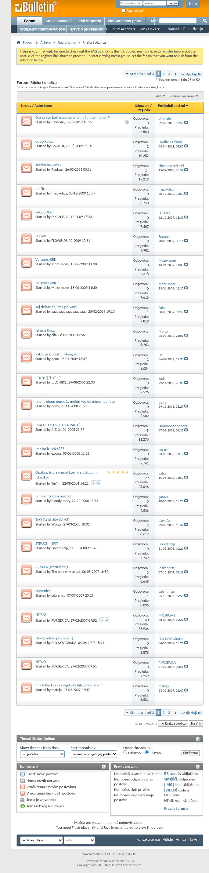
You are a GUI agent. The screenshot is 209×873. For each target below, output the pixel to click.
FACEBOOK (44, 212)
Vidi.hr (168, 839)
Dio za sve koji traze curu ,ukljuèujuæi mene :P (72, 117)
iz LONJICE (59, 382)
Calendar (77, 29)
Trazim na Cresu (48, 164)
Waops (57, 524)
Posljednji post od (173, 106)
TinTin (56, 483)
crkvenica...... (45, 590)
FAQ (63, 29)
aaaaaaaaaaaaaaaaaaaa (69, 311)
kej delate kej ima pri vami (56, 306)
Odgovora (142, 106)
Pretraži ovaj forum (183, 96)
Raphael (57, 169)
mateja (57, 690)
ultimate (58, 122)
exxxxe (56, 453)
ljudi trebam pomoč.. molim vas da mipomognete (75, 401)
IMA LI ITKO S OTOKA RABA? (57, 425)
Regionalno (67, 42)
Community (95, 29)
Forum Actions (121, 29)
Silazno (153, 752)
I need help (60, 548)
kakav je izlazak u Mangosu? (57, 354)
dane (55, 359)
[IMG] (169, 784)
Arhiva (45, 42)
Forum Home (28, 29)
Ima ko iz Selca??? (49, 448)
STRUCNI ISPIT (46, 543)
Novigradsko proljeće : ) (54, 638)
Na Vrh (195, 724)
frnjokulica (59, 193)
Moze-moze (60, 264)
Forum (29, 21)
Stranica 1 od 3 (142, 73)
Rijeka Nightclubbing (51, 567)
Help (193, 4)
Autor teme (43, 106)
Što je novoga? (58, 21)
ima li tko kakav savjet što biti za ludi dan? (68, 685)
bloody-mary (61, 501)
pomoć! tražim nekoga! (54, 496)
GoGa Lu (58, 146)
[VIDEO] (170, 790)
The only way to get (66, 571)
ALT (54, 429)
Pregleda (143, 110)
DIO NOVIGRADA (64, 643)
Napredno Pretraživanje (185, 29)
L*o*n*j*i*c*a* (47, 377)
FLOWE (41, 236)
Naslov (26, 106)
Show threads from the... (40, 747)
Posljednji (191, 74)
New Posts (49, 29)
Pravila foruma (176, 808)
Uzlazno (132, 752)
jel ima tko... (45, 330)
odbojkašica (44, 141)
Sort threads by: (83, 747)
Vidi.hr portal (89, 21)
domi (55, 406)
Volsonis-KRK (45, 259)
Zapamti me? (133, 11)
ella (54, 335)
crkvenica (59, 595)
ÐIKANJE (58, 217)
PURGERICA (60, 620)
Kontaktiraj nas (148, 839)
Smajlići (170, 779)
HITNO (40, 614)
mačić (40, 188)
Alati (159, 96)
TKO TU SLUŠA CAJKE (52, 519)
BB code (170, 773)
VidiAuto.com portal (125, 21)
